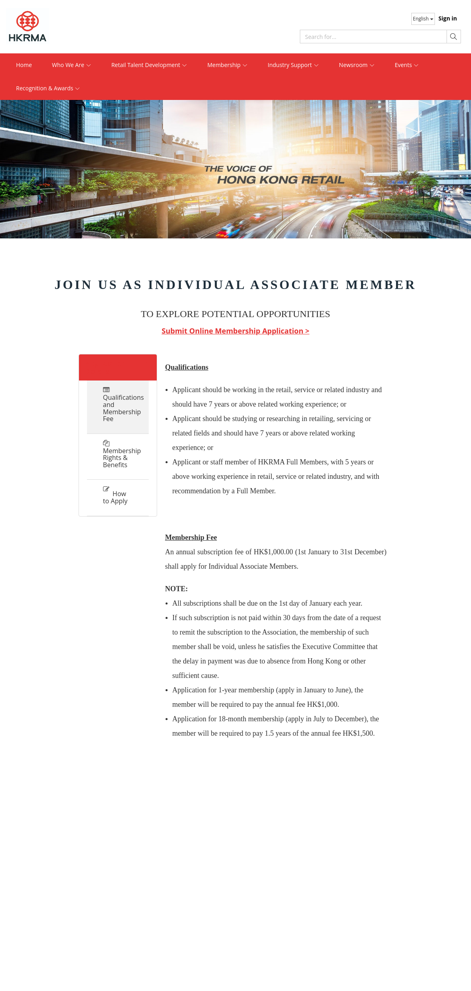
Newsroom (357, 65)
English (423, 18)
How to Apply (115, 497)
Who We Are (71, 65)
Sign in (448, 18)
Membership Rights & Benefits (118, 457)
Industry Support (293, 65)
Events (407, 65)
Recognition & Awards (48, 88)
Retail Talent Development (149, 65)
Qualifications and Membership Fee (118, 408)
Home (24, 65)
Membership (227, 65)
